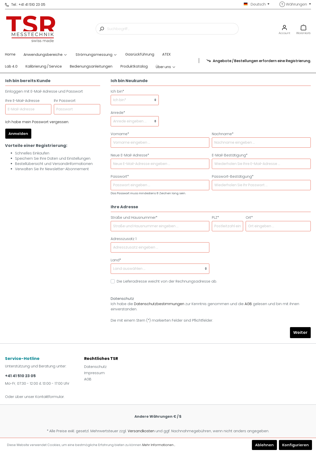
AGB (248, 303)
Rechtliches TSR (101, 358)
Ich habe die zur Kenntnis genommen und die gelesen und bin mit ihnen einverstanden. (205, 306)
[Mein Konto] (284, 29)
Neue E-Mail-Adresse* (130, 155)
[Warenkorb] (303, 29)
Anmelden (18, 133)
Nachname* (222, 133)
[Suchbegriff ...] (173, 29)
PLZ (215, 217)
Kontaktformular (49, 396)
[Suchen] (101, 29)
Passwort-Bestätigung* (232, 176)
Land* (116, 260)
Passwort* (120, 176)
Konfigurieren (295, 444)
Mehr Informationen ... (158, 445)
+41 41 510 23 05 (20, 376)
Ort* (249, 217)
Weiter (300, 332)
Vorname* (120, 133)
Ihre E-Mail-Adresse (22, 100)
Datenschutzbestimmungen (159, 303)
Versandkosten (141, 430)
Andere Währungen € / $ (158, 416)
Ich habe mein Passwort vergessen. (37, 121)
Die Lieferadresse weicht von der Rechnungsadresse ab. (167, 281)
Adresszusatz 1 (123, 238)
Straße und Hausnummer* (134, 217)
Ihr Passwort (65, 100)
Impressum (94, 372)
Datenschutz (95, 366)
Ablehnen (264, 444)
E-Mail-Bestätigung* (229, 155)
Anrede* (118, 112)
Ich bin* (117, 91)
